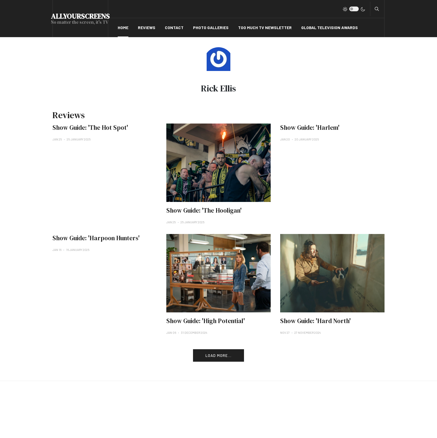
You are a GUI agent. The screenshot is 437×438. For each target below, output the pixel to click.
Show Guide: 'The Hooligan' (204, 210)
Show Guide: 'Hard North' (315, 321)
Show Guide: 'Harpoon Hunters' (96, 238)
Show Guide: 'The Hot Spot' (90, 127)
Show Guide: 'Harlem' (309, 127)
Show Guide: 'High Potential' (205, 321)
